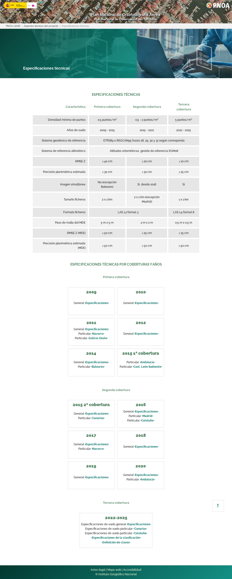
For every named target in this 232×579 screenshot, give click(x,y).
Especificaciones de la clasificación (116, 537)
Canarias (98, 418)
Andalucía (147, 362)
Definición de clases (116, 542)
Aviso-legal (98, 569)
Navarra (98, 333)
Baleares (98, 366)
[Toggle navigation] (9, 17)
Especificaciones (97, 303)
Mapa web (114, 569)
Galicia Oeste (98, 338)
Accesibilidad (132, 569)
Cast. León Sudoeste (147, 366)
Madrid (147, 416)
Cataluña (147, 420)
